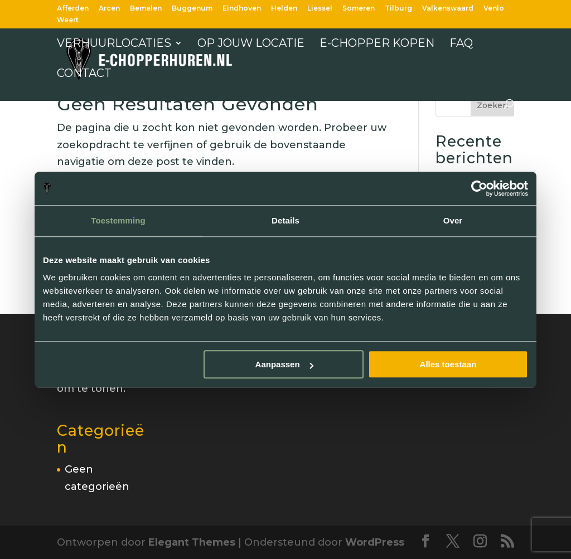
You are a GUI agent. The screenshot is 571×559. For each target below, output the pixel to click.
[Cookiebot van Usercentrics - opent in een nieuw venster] (479, 188)
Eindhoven (241, 8)
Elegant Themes (191, 542)
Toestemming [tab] (118, 220)
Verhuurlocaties (114, 44)
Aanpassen (284, 364)
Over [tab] (453, 220)
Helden (284, 8)
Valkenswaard (447, 8)
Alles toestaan (448, 364)
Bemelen (146, 8)
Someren (358, 8)
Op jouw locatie (250, 44)
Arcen (109, 8)
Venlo (493, 8)
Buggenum (192, 8)
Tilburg (398, 8)
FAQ (461, 44)
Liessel (319, 8)
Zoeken (492, 105)
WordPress (374, 542)
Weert (68, 20)
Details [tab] (285, 220)
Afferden (73, 8)
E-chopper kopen (377, 44)
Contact (84, 74)
